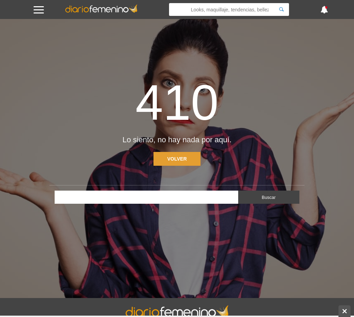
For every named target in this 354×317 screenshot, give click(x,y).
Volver (177, 159)
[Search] (281, 9)
